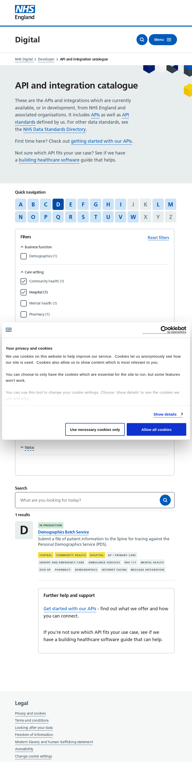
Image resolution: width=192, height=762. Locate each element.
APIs (95, 115)
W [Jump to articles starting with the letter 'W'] (133, 216)
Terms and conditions (31, 720)
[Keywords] (94, 500)
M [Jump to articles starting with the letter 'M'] (170, 204)
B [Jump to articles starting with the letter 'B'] (33, 204)
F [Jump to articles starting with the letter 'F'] (83, 204)
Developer (46, 59)
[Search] (165, 500)
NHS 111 (130, 562)
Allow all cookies (156, 429)
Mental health (152, 562)
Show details (165, 414)
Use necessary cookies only (95, 429)
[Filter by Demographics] (99, 256)
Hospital (97, 555)
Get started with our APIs (70, 609)
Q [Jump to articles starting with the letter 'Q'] (58, 216)
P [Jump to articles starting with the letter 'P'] (45, 216)
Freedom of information (34, 734)
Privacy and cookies (30, 713)
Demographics (86, 569)
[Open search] (142, 39)
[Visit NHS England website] (25, 13)
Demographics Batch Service (63, 532)
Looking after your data (34, 727)
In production (51, 525)
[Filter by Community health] (99, 281)
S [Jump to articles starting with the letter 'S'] (83, 216)
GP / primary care (122, 555)
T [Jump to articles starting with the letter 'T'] (95, 216)
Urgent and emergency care (62, 562)
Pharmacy (63, 569)
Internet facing (114, 569)
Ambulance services (104, 562)
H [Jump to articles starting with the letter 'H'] (108, 204)
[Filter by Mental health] (99, 303)
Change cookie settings (33, 756)
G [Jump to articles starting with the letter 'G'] (96, 204)
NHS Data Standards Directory (54, 129)
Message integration (147, 569)
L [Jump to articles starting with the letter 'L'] (158, 204)
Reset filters (158, 237)
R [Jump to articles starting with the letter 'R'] (70, 216)
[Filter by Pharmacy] (99, 314)
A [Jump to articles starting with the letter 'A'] (21, 204)
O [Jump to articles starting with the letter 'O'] (33, 216)
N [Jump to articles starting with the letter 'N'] (21, 216)
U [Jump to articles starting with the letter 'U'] (108, 216)
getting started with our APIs (101, 141)
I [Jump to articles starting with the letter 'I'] (121, 204)
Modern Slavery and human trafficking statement (54, 742)
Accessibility (24, 749)
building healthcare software (49, 160)
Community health (71, 555)
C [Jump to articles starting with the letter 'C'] (45, 204)
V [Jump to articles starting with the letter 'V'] (120, 216)
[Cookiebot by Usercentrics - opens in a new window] (164, 330)
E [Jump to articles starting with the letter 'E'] (70, 204)
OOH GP (45, 569)
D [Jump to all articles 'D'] (58, 204)
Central (46, 555)
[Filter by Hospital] (99, 292)
